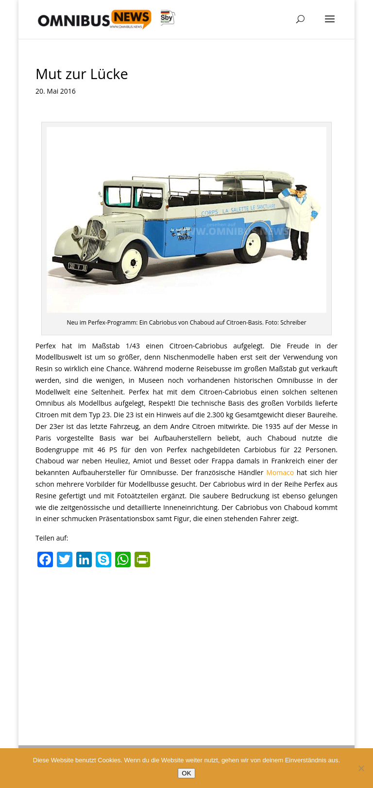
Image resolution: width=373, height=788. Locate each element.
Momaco (280, 472)
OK (186, 773)
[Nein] (361, 768)
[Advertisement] (186, 645)
